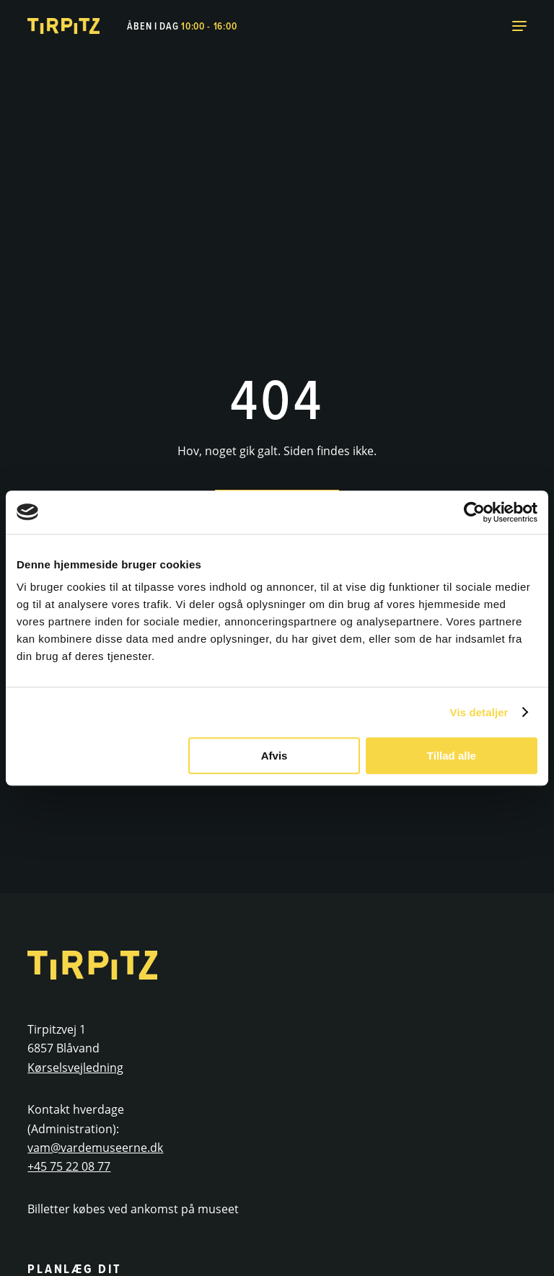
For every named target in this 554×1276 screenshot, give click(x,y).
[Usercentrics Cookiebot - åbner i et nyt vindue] (474, 512)
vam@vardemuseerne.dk (95, 1148)
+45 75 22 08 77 (68, 1166)
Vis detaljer (479, 712)
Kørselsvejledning (75, 1067)
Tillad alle (451, 755)
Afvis (274, 755)
